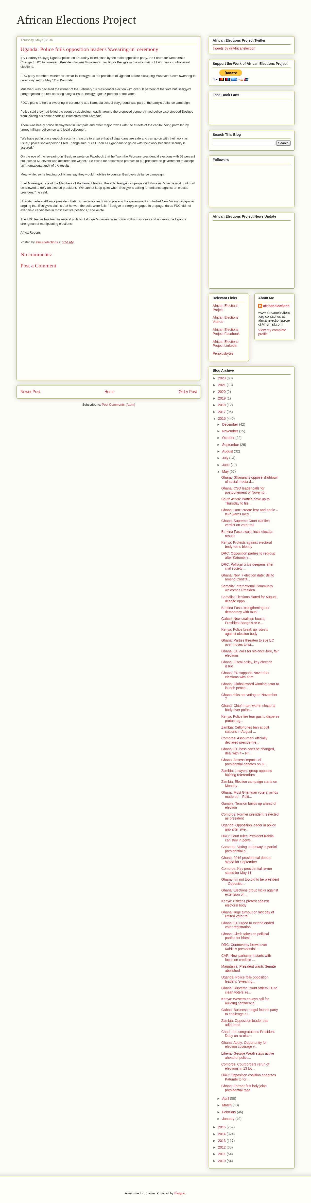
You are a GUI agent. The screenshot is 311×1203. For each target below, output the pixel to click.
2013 (222, 1141)
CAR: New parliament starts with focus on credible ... (246, 958)
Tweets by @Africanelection (234, 48)
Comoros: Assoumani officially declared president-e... (244, 740)
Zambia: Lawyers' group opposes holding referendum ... (246, 773)
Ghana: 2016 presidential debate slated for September (246, 860)
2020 (222, 392)
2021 (222, 385)
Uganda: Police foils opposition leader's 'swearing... (244, 979)
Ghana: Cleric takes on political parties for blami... (245, 936)
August (228, 451)
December (230, 424)
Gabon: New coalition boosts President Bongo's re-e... (243, 621)
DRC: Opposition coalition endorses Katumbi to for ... (248, 1077)
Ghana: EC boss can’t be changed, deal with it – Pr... (248, 751)
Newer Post (30, 392)
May (225, 471)
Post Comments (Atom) (118, 404)
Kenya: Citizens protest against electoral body (245, 903)
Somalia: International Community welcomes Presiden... (247, 588)
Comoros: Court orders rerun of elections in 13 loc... (245, 1066)
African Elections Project (76, 19)
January (228, 1119)
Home (109, 392)
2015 (222, 1127)
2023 (222, 378)
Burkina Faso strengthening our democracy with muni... (245, 610)
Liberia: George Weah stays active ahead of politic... (247, 1055)
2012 (222, 1147)
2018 (222, 405)
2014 (222, 1134)
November (230, 431)
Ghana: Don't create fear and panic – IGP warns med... (249, 512)
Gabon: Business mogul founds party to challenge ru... (249, 1012)
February (229, 1112)
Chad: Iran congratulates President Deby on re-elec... (248, 1034)
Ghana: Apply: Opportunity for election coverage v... (244, 1045)
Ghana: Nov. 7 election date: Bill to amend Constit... (247, 577)
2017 (222, 412)
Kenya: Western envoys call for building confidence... (245, 1001)
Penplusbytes (223, 353)
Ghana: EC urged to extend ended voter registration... (247, 925)
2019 (222, 398)
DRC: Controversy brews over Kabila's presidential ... (244, 947)
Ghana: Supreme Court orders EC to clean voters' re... (249, 990)
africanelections (276, 306)
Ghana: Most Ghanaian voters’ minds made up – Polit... (249, 794)
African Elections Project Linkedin (225, 344)
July (225, 458)
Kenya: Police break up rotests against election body (244, 632)
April (226, 1098)
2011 (222, 1154)
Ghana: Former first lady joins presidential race (244, 1088)
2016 (222, 418)
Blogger (179, 1193)
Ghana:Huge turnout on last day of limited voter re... (247, 914)
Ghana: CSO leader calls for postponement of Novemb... (244, 490)
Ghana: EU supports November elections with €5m (245, 675)
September (231, 445)
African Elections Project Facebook (226, 332)
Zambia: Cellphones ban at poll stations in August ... (245, 729)
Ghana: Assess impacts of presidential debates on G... (244, 762)
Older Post (188, 392)
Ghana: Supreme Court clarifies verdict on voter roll (245, 523)
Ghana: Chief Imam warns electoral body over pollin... (248, 708)
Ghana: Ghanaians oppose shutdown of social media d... (249, 479)
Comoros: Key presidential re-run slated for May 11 (246, 871)
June (226, 465)
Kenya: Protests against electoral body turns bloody (246, 544)
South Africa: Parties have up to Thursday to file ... (245, 501)
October (228, 438)
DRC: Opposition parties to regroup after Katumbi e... (248, 555)
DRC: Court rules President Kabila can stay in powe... (247, 838)
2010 (222, 1161)
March (227, 1105)
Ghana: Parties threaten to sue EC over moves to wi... (247, 642)
